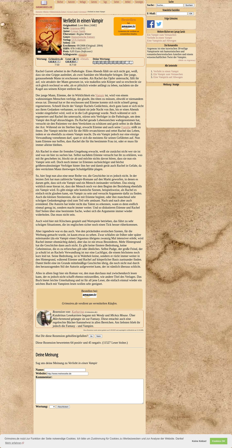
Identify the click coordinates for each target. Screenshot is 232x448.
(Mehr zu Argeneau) (186, 60)
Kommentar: (44, 377)
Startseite (39, 12)
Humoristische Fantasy (58, 12)
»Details (84, 59)
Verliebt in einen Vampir (159, 37)
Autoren (71, 2)
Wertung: (42, 411)
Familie (125, 127)
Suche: (150, 5)
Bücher (60, 2)
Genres (94, 2)
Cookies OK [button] (218, 441)
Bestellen (128, 20)
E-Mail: (151, 13)
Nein (98, 336)
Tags (105, 2)
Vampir (99, 95)
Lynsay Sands (73, 12)
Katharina (78, 311)
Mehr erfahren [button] (13, 443)
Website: (41, 373)
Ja (91, 336)
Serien (116, 2)
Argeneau (82, 12)
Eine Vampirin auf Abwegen (161, 40)
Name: (40, 369)
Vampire (83, 55)
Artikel (127, 2)
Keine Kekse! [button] (199, 441)
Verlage (83, 2)
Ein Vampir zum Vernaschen (161, 34)
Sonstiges (139, 2)
